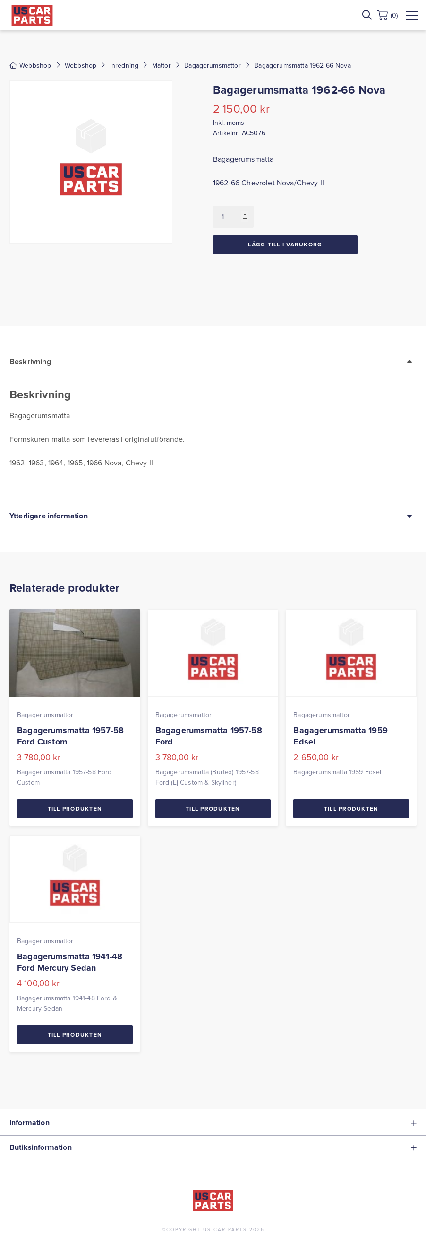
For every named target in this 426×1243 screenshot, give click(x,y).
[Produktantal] (233, 217)
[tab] (213, 425)
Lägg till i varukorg (285, 244)
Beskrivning (30, 361)
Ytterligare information (48, 515)
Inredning (124, 65)
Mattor (161, 65)
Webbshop (80, 65)
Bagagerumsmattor (212, 65)
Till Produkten (75, 809)
